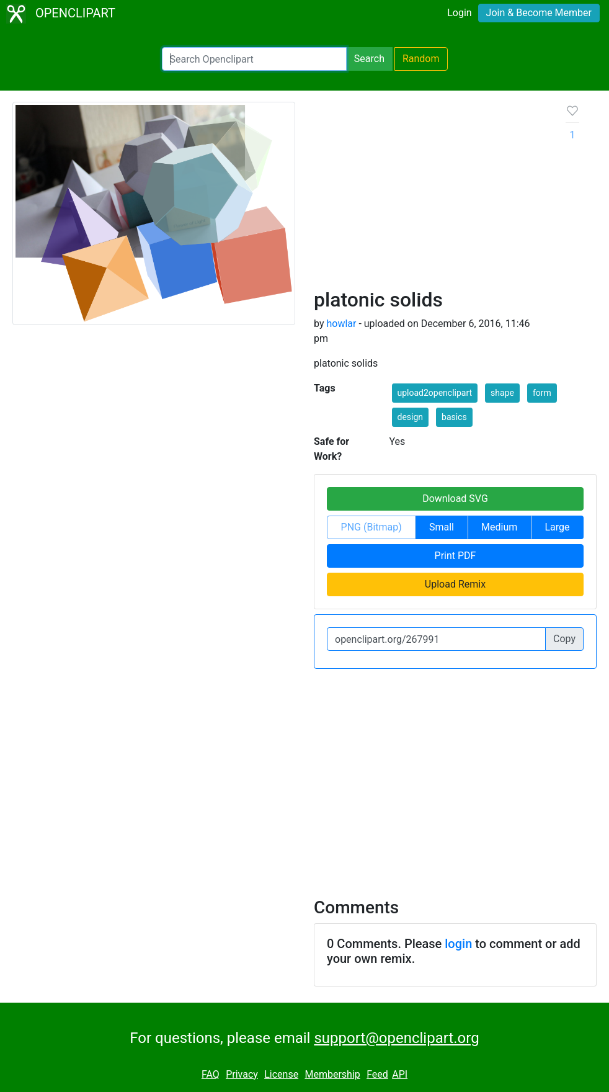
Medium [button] (499, 527)
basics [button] (454, 417)
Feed (377, 1074)
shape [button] (502, 393)
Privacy (242, 1074)
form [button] (542, 393)
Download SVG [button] (455, 498)
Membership (332, 1074)
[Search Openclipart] (254, 59)
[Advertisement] (430, 195)
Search (369, 59)
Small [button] (441, 527)
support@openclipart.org (396, 1038)
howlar (341, 323)
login (458, 943)
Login (459, 13)
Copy (564, 639)
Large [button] (557, 527)
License (281, 1074)
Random (421, 59)
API (399, 1074)
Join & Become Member (539, 13)
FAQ (211, 1074)
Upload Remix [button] (455, 584)
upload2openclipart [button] (435, 393)
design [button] (411, 417)
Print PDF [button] (455, 556)
